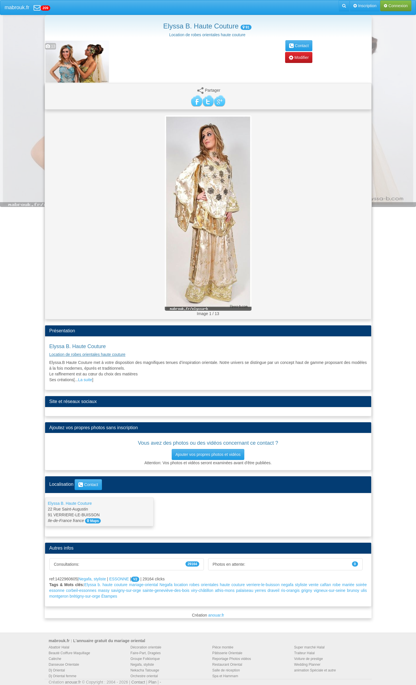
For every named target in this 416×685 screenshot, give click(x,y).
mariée (348, 584)
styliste (301, 584)
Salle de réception (226, 670)
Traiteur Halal (304, 653)
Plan (152, 682)
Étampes (109, 596)
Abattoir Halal (59, 647)
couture (238, 584)
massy (103, 590)
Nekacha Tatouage (145, 670)
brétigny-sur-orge (84, 596)
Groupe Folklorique (145, 659)
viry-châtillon (202, 590)
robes (194, 584)
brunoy (353, 590)
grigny (306, 590)
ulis (364, 590)
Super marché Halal (309, 647)
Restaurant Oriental (227, 665)
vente (313, 584)
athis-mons (224, 590)
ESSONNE (119, 579)
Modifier (299, 57)
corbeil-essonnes (81, 590)
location (181, 584)
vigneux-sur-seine (330, 590)
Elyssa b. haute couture (105, 584)
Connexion (396, 5)
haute (225, 584)
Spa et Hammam (225, 676)
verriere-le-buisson (263, 584)
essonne (57, 590)
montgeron (59, 596)
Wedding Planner (307, 665)
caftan (325, 584)
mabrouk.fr (17, 7)
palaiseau (244, 590)
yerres (260, 590)
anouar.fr (216, 615)
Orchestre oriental (144, 676)
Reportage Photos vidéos (231, 659)
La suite (85, 379)
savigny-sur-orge (126, 590)
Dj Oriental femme (63, 676)
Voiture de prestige (308, 659)
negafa (287, 584)
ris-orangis (290, 590)
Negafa (166, 584)
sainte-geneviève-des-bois (165, 590)
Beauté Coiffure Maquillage (69, 653)
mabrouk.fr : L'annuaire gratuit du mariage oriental (97, 640)
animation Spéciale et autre (315, 670)
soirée (361, 584)
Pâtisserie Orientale (227, 653)
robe (336, 584)
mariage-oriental (143, 584)
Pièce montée (222, 647)
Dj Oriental (57, 670)
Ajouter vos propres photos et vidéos (208, 454)
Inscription (364, 5)
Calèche (55, 659)
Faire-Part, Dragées (146, 653)
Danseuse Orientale (64, 665)
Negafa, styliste (92, 579)
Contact (299, 45)
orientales (209, 584)
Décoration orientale (146, 647)
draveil (273, 590)
